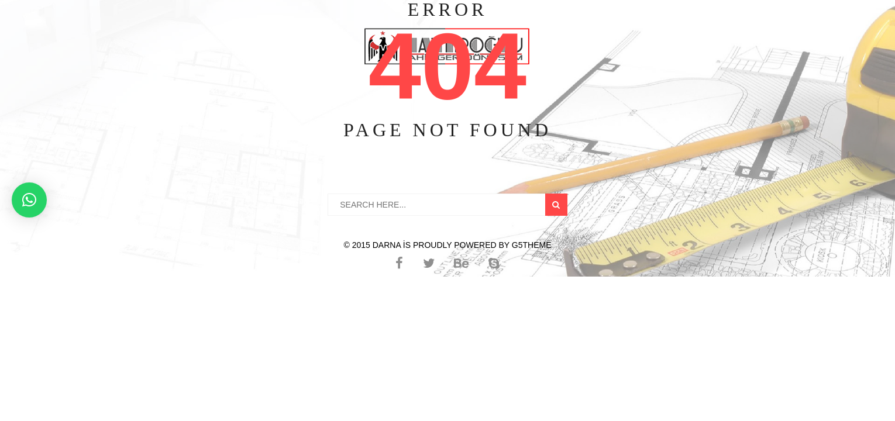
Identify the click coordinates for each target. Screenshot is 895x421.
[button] (29, 200)
